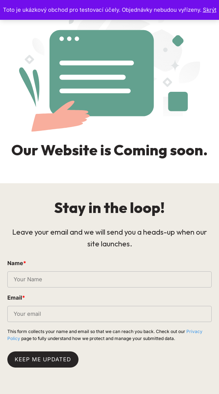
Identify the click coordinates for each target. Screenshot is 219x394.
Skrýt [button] (209, 9)
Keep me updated (43, 359)
